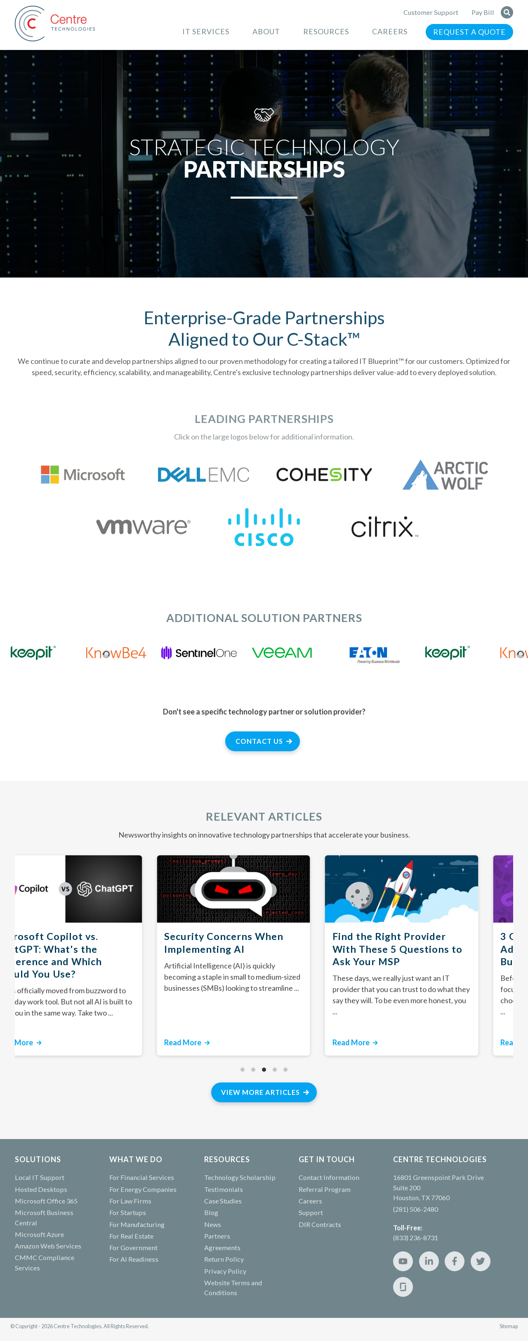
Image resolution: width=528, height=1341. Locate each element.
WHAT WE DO (136, 1159)
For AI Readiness (133, 1259)
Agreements (222, 1247)
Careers (310, 1201)
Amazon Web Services (48, 1246)
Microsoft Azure (39, 1234)
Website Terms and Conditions (233, 1287)
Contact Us (259, 741)
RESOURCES (227, 1159)
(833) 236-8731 (415, 1237)
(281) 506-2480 (415, 1209)
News (212, 1224)
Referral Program (325, 1189)
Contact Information (329, 1177)
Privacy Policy (225, 1271)
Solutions (38, 1159)
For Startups (127, 1212)
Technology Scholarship (240, 1177)
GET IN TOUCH (327, 1159)
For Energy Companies (143, 1189)
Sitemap (509, 1326)
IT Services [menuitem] (205, 31)
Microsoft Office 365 (46, 1201)
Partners (217, 1236)
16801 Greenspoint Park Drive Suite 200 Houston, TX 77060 (438, 1187)
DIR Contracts (320, 1224)
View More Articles (260, 1092)
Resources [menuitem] (326, 31)
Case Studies (223, 1201)
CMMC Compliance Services (44, 1262)
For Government (133, 1247)
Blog (211, 1212)
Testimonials (223, 1189)
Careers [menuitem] (390, 31)
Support (311, 1212)
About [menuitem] (266, 31)
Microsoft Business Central (44, 1217)
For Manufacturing (137, 1224)
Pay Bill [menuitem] (482, 12)
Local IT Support (39, 1177)
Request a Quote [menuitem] (469, 31)
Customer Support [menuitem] (430, 12)
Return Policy (224, 1259)
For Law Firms (130, 1201)
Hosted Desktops (41, 1189)
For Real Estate (131, 1236)
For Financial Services (141, 1177)
